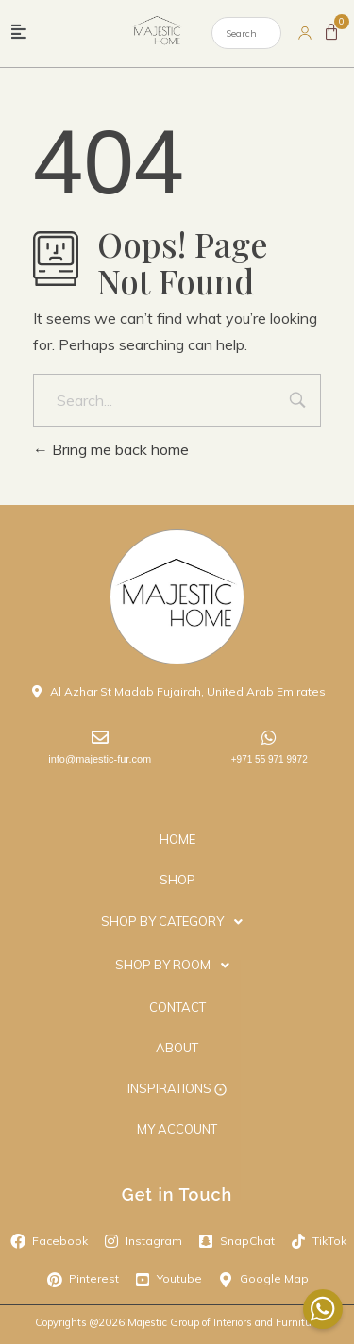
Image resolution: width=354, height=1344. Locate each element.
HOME (177, 839)
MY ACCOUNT (177, 1128)
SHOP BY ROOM (177, 966)
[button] (19, 32)
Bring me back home (111, 449)
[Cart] (331, 32)
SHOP (177, 879)
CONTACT (177, 1007)
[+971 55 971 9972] (269, 737)
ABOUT (177, 1047)
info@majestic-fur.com (99, 758)
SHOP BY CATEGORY (177, 922)
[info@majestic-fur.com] (100, 737)
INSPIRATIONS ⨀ (177, 1088)
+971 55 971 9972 (269, 759)
